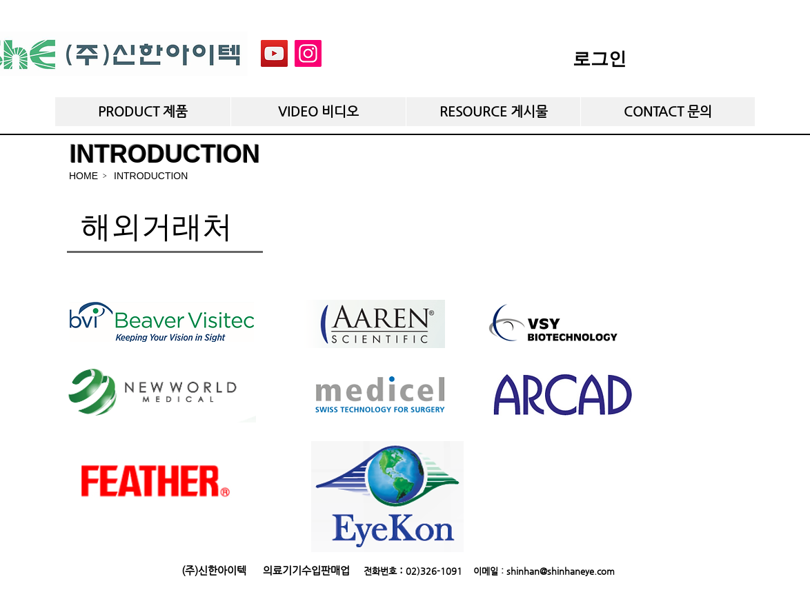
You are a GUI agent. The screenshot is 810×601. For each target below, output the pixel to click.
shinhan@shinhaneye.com (560, 571)
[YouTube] (274, 53)
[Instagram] (308, 53)
